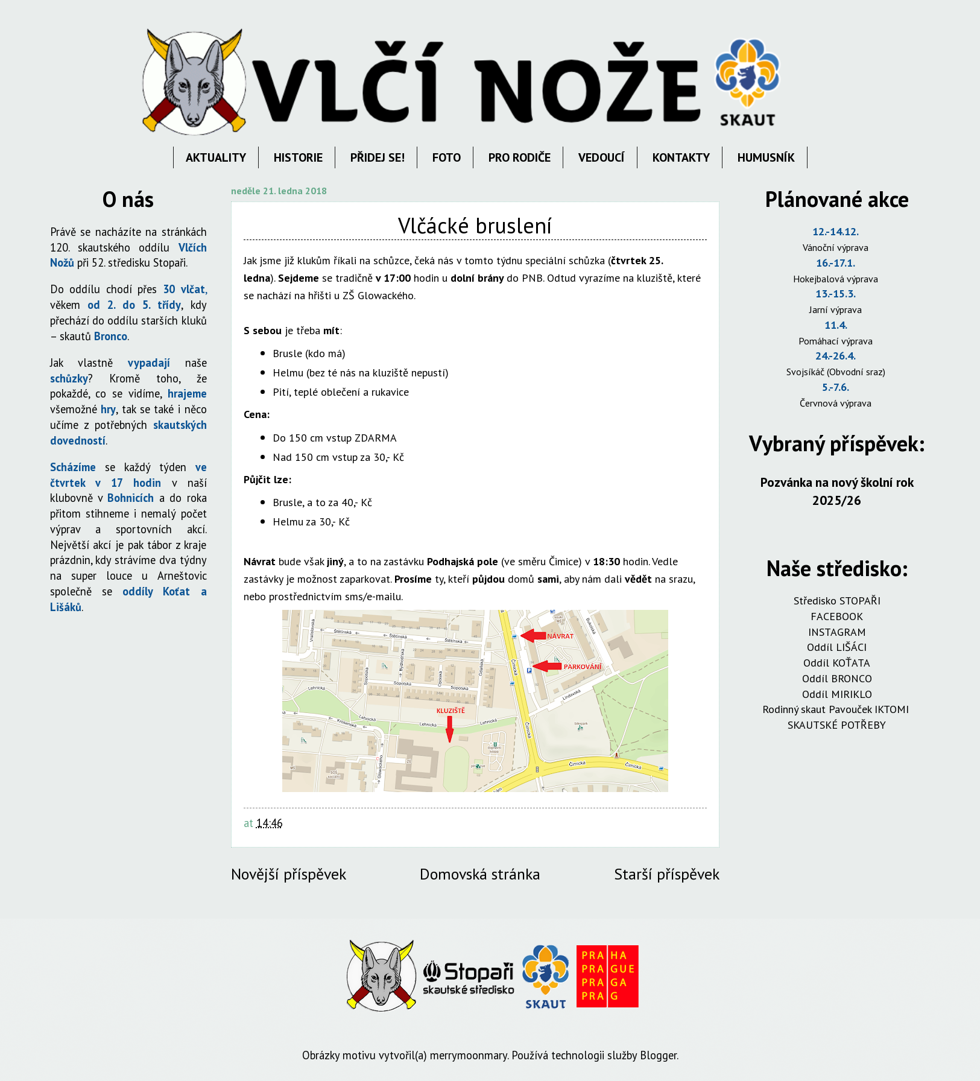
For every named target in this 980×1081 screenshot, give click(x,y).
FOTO (446, 157)
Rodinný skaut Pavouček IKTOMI (837, 709)
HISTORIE (298, 157)
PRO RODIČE (519, 157)
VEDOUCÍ (601, 157)
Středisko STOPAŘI (837, 600)
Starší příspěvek (666, 874)
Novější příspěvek (288, 874)
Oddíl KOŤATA (836, 663)
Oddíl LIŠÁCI (837, 647)
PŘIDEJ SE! (377, 157)
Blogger (658, 1055)
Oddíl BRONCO (837, 678)
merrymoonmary (468, 1055)
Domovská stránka (480, 874)
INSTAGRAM (837, 632)
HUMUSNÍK (766, 157)
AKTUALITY (216, 157)
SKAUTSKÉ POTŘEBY (837, 725)
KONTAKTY (681, 157)
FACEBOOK (837, 616)
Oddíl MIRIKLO (837, 694)
